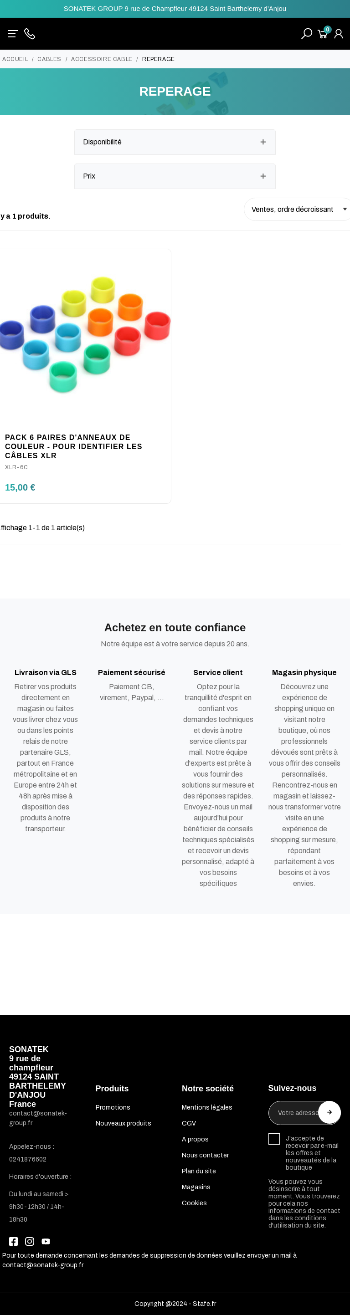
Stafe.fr (204, 1303)
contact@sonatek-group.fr (42, 1265)
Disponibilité (102, 142)
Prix (89, 176)
